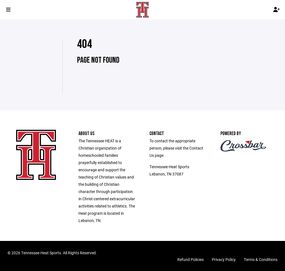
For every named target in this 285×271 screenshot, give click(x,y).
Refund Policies (190, 259)
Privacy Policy (224, 259)
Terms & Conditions (260, 259)
